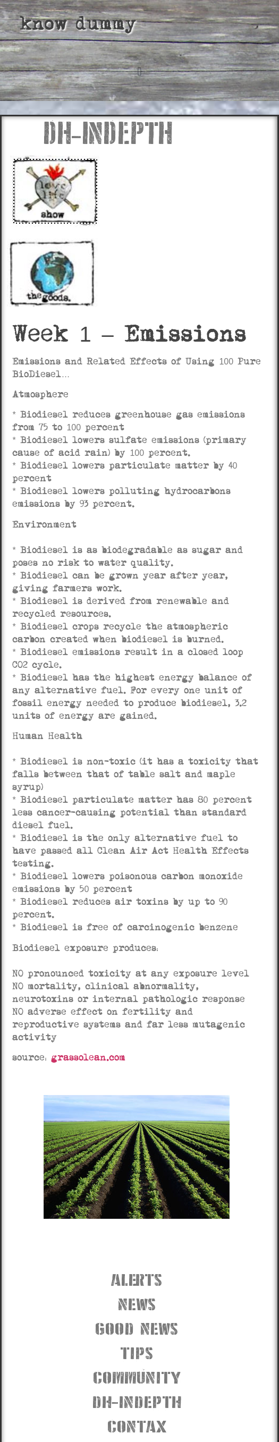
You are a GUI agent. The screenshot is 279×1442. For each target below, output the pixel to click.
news (137, 1303)
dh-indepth (136, 1401)
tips (136, 1352)
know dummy (78, 23)
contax (136, 1425)
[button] (139, 71)
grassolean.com (88, 1058)
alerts (136, 1279)
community (137, 1376)
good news (136, 1327)
